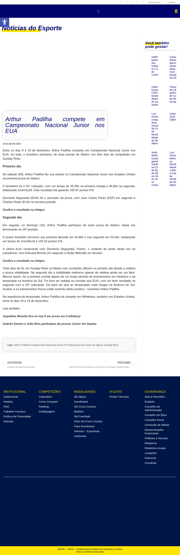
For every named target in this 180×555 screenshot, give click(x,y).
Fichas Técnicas (119, 396)
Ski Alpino (80, 396)
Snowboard (81, 401)
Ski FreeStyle (82, 416)
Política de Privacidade (17, 416)
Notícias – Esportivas (87, 431)
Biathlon (79, 411)
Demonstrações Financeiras (154, 431)
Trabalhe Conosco (14, 411)
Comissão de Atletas (157, 424)
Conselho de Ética (156, 414)
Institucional (11, 396)
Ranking (44, 406)
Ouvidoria (150, 462)
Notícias (8, 421)
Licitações (151, 452)
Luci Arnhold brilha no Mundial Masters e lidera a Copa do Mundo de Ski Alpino (174, 168)
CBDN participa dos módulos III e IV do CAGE (156, 66)
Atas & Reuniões (155, 396)
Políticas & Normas (156, 438)
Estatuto (150, 401)
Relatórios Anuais (155, 448)
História (8, 401)
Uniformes (80, 436)
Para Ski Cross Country (88, 421)
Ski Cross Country (85, 406)
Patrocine (150, 457)
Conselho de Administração (153, 408)
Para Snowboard (84, 426)
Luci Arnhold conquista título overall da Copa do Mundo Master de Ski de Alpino (157, 128)
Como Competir (48, 401)
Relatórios (151, 443)
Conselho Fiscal (154, 419)
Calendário (45, 396)
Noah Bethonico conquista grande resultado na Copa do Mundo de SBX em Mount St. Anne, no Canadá (157, 168)
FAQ (6, 406)
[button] (4, 22)
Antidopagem (47, 411)
